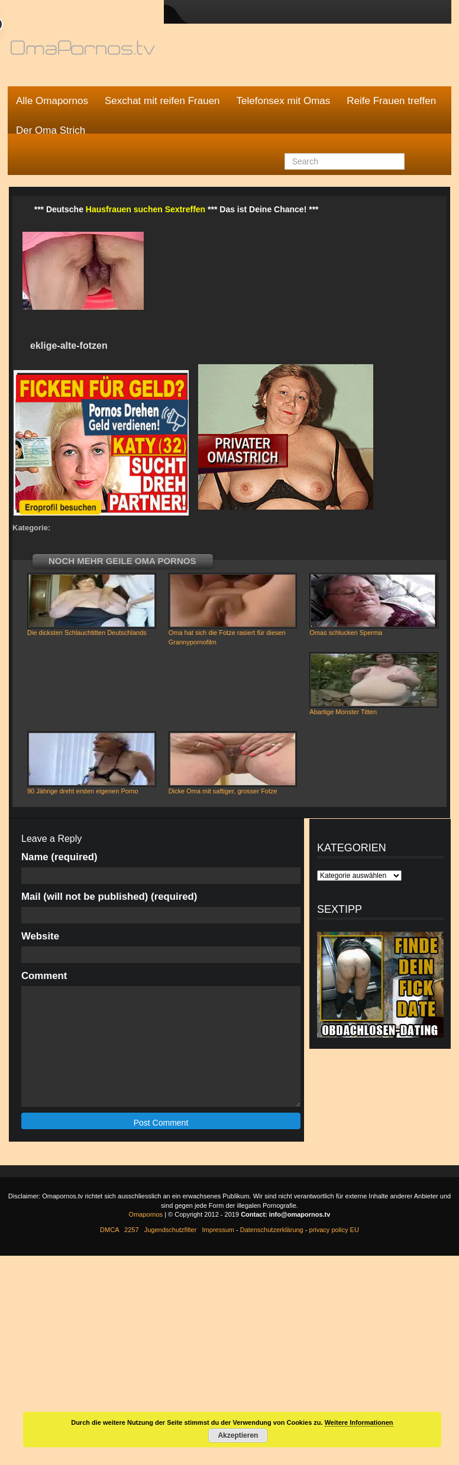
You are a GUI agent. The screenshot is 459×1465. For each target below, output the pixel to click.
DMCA (109, 1229)
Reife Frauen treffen (391, 100)
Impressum (218, 1229)
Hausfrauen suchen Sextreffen (145, 209)
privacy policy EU (334, 1229)
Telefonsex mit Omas (284, 100)
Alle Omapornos (52, 100)
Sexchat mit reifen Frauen (162, 100)
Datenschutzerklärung (271, 1229)
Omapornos (146, 1214)
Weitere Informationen (359, 1422)
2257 (131, 1229)
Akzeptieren (238, 1435)
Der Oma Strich (50, 130)
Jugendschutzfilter (170, 1229)
